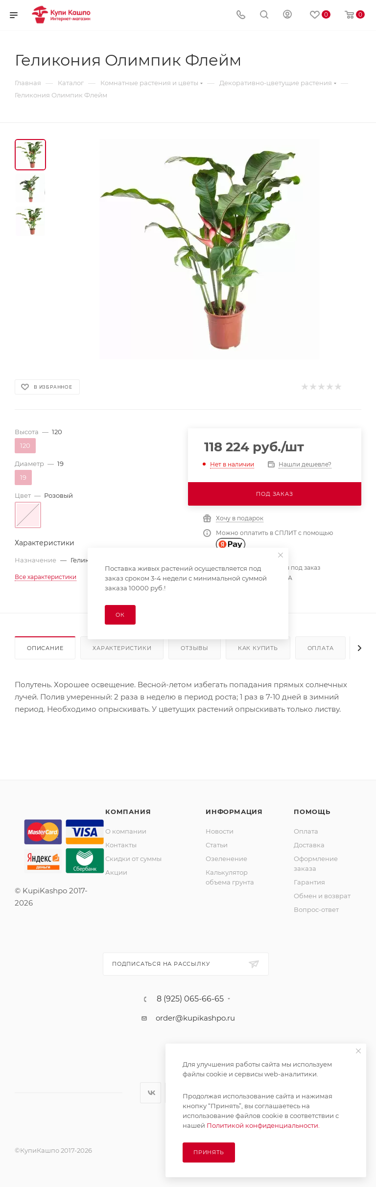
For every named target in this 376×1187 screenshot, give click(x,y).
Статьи (217, 845)
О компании (125, 831)
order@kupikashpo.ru (195, 1018)
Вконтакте (150, 1092)
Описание (45, 648)
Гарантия (309, 882)
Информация (234, 811)
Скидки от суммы (133, 858)
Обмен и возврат (322, 896)
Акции (116, 872)
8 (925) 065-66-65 (190, 999)
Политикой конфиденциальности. (263, 1125)
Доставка (309, 845)
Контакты (121, 845)
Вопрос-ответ (316, 909)
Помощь (312, 811)
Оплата (320, 648)
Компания (128, 811)
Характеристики (122, 648)
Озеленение (226, 858)
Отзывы (195, 648)
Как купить (258, 648)
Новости (220, 831)
